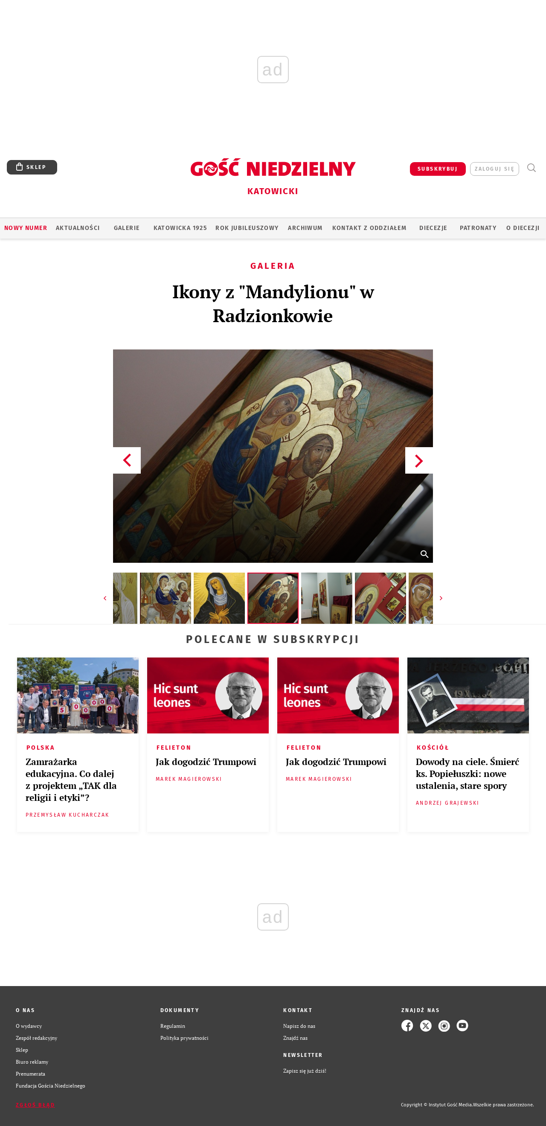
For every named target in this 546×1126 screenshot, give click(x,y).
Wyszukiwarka (531, 168)
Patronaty (478, 228)
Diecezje (433, 228)
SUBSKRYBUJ (438, 169)
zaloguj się (494, 169)
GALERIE (127, 228)
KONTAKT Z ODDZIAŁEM (369, 228)
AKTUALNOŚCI (78, 228)
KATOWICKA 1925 (180, 228)
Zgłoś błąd (35, 1105)
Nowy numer (25, 228)
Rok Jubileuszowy (247, 228)
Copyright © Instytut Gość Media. (437, 1105)
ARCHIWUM (305, 228)
